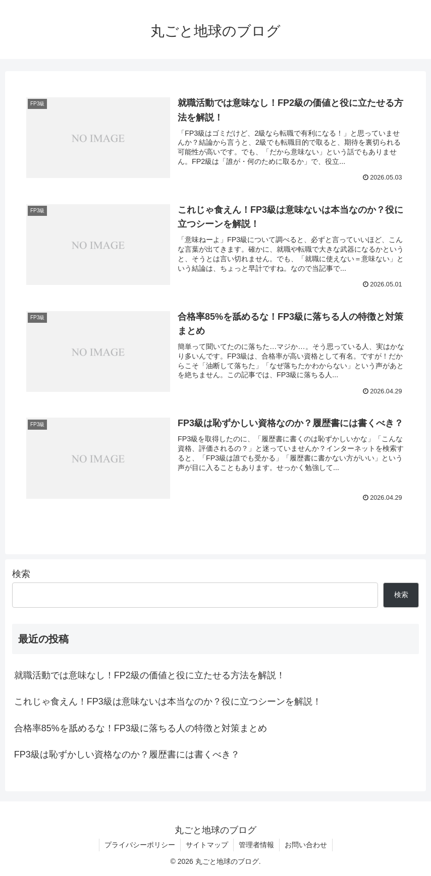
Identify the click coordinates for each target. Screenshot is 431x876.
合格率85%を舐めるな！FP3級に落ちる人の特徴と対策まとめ (140, 728)
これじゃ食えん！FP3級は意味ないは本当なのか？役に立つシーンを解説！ (167, 701)
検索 (21, 574)
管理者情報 (256, 845)
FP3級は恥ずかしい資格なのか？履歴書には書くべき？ (127, 754)
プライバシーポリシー (139, 845)
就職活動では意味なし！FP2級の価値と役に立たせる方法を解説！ (149, 675)
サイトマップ (207, 845)
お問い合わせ (306, 845)
